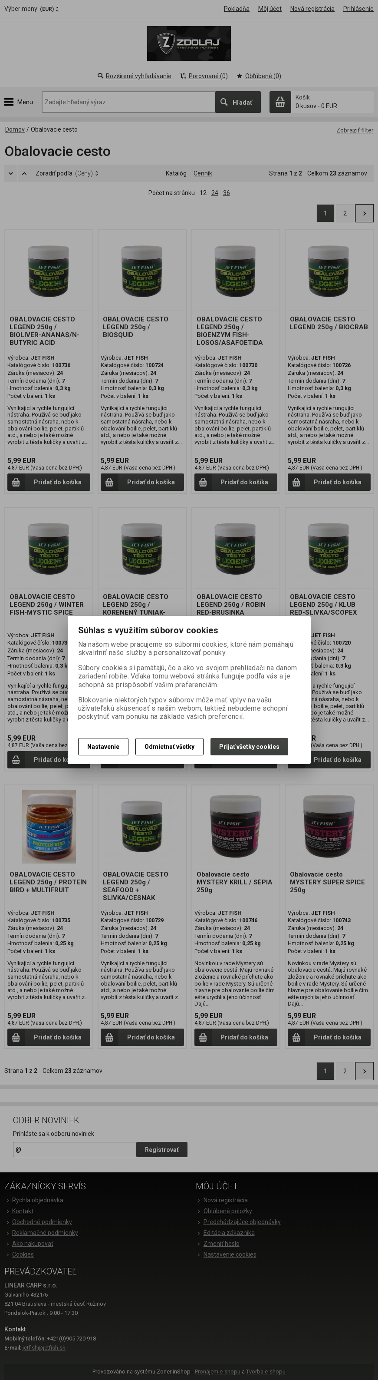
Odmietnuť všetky (169, 746)
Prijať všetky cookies (249, 746)
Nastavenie (103, 746)
